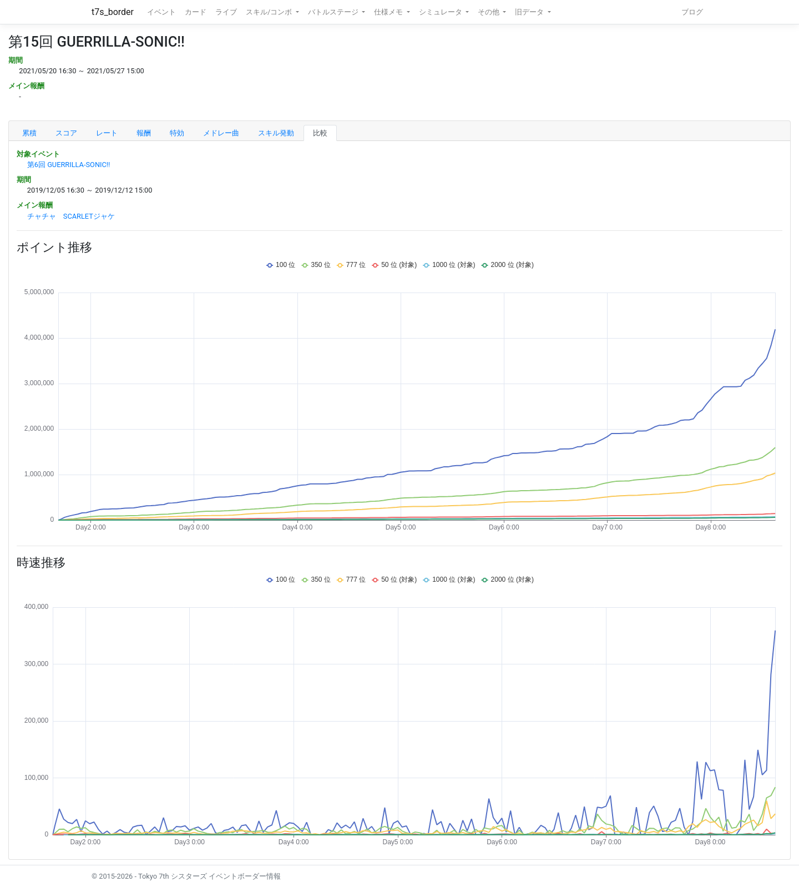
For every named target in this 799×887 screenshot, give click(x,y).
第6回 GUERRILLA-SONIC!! (68, 164)
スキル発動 (276, 133)
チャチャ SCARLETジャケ (71, 216)
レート (107, 133)
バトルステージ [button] (334, 12)
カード (195, 12)
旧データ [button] (530, 12)
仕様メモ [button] (389, 12)
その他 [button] (489, 12)
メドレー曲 (221, 133)
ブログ (692, 12)
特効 (177, 133)
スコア (66, 133)
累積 (29, 133)
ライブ (226, 12)
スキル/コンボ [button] (270, 12)
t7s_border (113, 12)
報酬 (143, 133)
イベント (161, 12)
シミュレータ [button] (441, 12)
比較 (320, 133)
